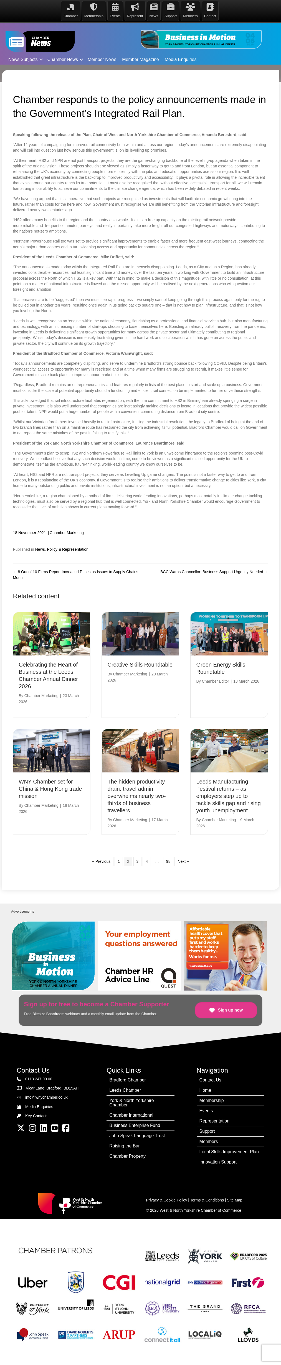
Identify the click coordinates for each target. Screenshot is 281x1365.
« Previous (101, 861)
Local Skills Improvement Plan (229, 1151)
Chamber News (62, 59)
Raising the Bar (124, 1145)
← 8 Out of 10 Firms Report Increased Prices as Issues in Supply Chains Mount (75, 574)
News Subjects (23, 59)
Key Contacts (36, 1115)
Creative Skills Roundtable (140, 664)
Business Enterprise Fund (134, 1124)
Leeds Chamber (125, 1089)
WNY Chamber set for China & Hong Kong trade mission (50, 788)
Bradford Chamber (127, 1079)
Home (205, 1089)
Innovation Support (218, 1161)
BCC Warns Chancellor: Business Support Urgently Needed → (214, 571)
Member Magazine (140, 59)
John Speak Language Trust (137, 1135)
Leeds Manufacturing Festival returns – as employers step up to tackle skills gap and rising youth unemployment (228, 795)
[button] (41, 59)
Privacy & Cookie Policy (166, 1200)
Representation (214, 1120)
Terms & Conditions (207, 1200)
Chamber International (131, 1114)
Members (208, 1141)
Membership (211, 1100)
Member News (102, 59)
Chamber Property (127, 1155)
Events (206, 1110)
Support (207, 1130)
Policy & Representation (67, 549)
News (40, 549)
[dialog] (270, 1354)
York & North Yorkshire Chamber (131, 1102)
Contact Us (210, 1079)
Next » (183, 861)
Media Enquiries (181, 59)
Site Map (234, 1200)
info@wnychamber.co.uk (46, 1097)
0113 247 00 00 (38, 1078)
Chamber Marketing (67, 532)
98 (168, 861)
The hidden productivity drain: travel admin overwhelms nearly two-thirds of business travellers (136, 795)
